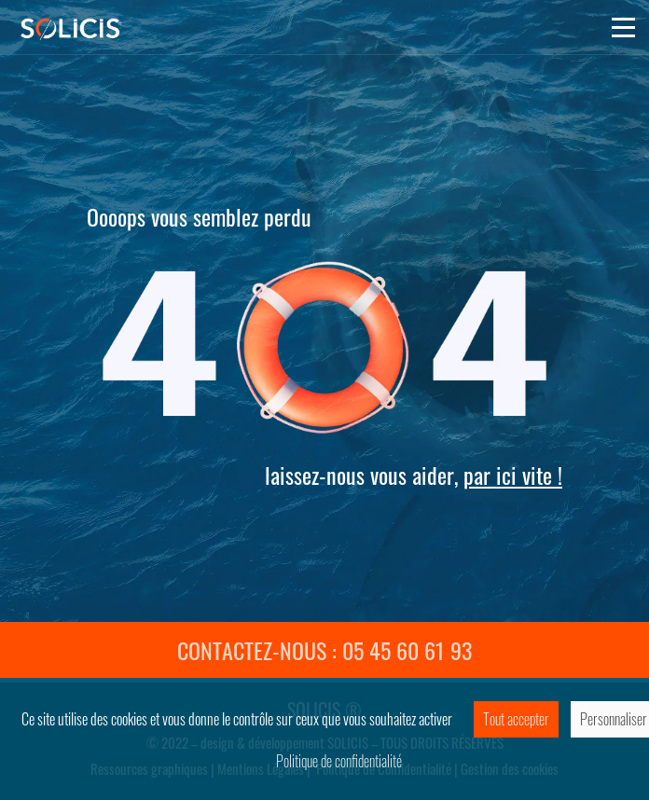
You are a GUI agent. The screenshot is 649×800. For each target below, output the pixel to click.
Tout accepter (516, 719)
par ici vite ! (512, 474)
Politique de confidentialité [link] (339, 761)
